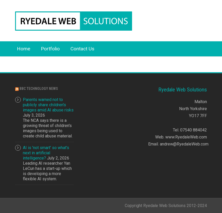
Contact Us (82, 49)
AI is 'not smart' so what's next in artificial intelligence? (46, 153)
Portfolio (50, 49)
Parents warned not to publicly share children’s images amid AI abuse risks (48, 104)
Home (23, 49)
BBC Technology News (38, 88)
